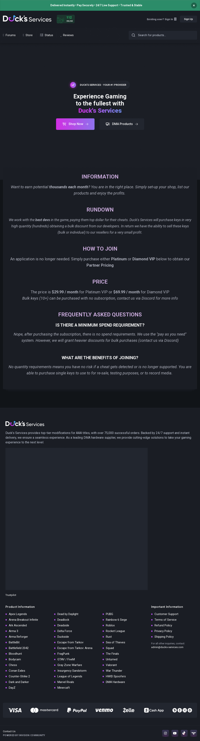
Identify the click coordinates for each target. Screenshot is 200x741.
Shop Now (75, 124)
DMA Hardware (115, 682)
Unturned (111, 659)
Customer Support (166, 614)
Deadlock (63, 619)
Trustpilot (10, 595)
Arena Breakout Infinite (23, 619)
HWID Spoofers (116, 676)
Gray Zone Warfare (69, 665)
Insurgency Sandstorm (72, 670)
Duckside (63, 636)
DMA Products (122, 124)
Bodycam (15, 659)
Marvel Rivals (65, 682)
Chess (13, 665)
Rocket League (115, 631)
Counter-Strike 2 (19, 676)
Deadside (63, 625)
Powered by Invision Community (24, 735)
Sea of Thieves (115, 642)
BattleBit (14, 642)
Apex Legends (18, 614)
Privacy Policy (163, 631)
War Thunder (114, 670)
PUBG (109, 614)
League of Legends (69, 676)
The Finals (112, 653)
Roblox (110, 625)
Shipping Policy (164, 636)
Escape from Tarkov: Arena (74, 648)
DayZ (12, 687)
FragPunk (63, 653)
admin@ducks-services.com (167, 647)
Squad (110, 648)
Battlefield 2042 (19, 648)
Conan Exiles (17, 670)
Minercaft (63, 687)
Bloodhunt (15, 653)
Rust (109, 636)
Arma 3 (13, 631)
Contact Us (9, 731)
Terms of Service (165, 619)
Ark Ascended (18, 625)
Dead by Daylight (67, 614)
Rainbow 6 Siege (116, 619)
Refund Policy (163, 625)
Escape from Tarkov (70, 642)
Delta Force (64, 631)
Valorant (111, 665)
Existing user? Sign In (161, 19)
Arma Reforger (18, 636)
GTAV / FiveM (66, 659)
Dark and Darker (19, 682)
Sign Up (188, 19)
